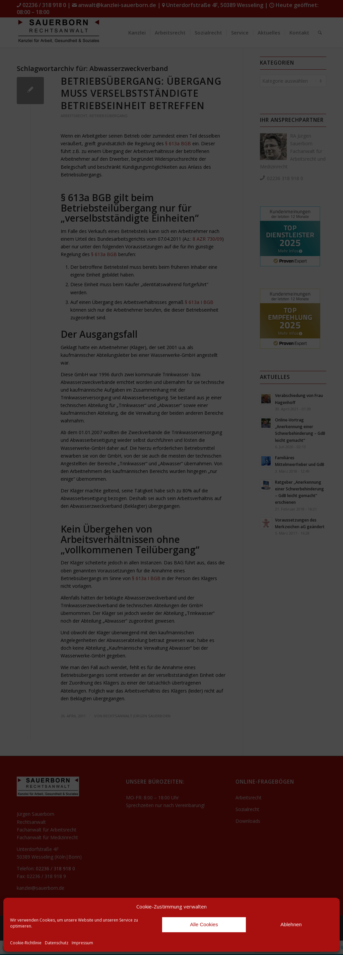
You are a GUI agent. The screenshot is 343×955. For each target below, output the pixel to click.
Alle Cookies (204, 924)
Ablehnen (290, 924)
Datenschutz (56, 943)
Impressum (82, 943)
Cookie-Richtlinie (26, 943)
